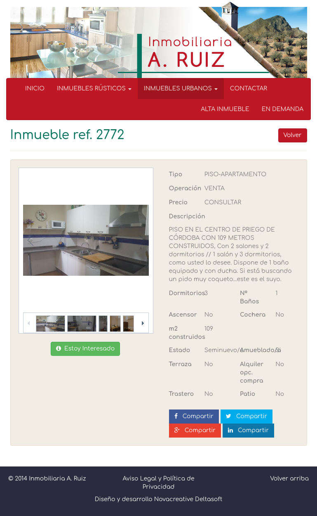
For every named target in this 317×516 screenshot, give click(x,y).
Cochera (252, 315)
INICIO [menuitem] (35, 88)
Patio (247, 394)
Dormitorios (183, 293)
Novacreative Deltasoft (188, 499)
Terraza (180, 364)
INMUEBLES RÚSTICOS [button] (94, 88)
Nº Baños (249, 297)
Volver (293, 135)
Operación (183, 188)
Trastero (181, 394)
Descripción (187, 216)
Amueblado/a (254, 350)
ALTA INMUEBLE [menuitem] (225, 109)
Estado (179, 350)
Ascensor (183, 315)
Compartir (194, 416)
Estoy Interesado (85, 349)
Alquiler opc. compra (251, 372)
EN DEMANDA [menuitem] (282, 109)
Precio (178, 202)
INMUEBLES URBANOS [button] (181, 88)
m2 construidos (183, 333)
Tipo (176, 174)
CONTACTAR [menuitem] (248, 88)
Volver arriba (289, 479)
